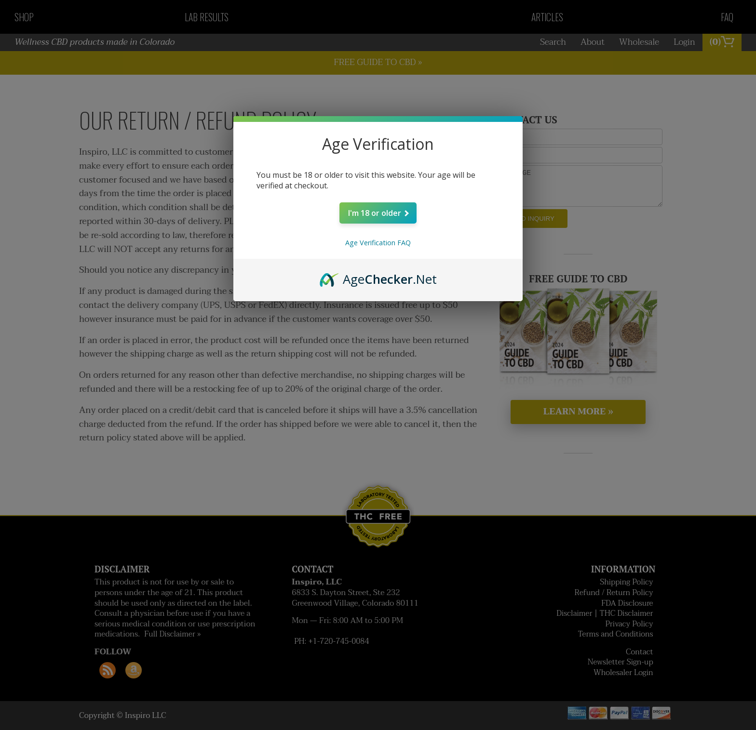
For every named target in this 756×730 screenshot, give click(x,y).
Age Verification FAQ (378, 242)
